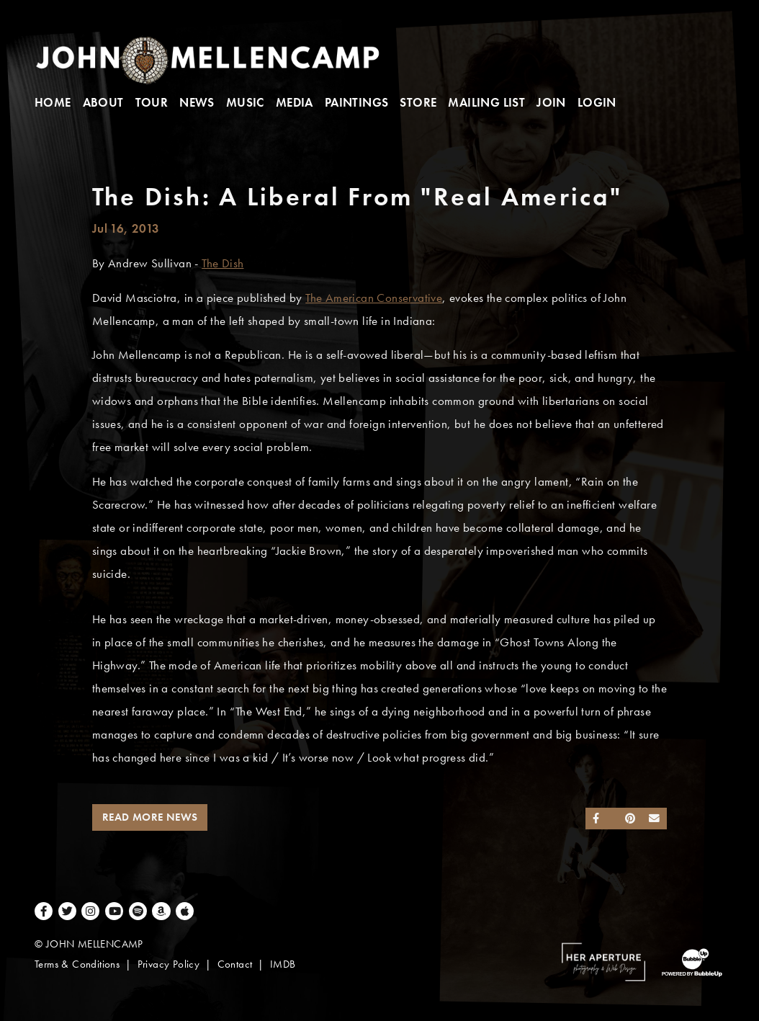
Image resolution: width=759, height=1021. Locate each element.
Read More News (150, 817)
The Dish (222, 263)
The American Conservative (373, 298)
